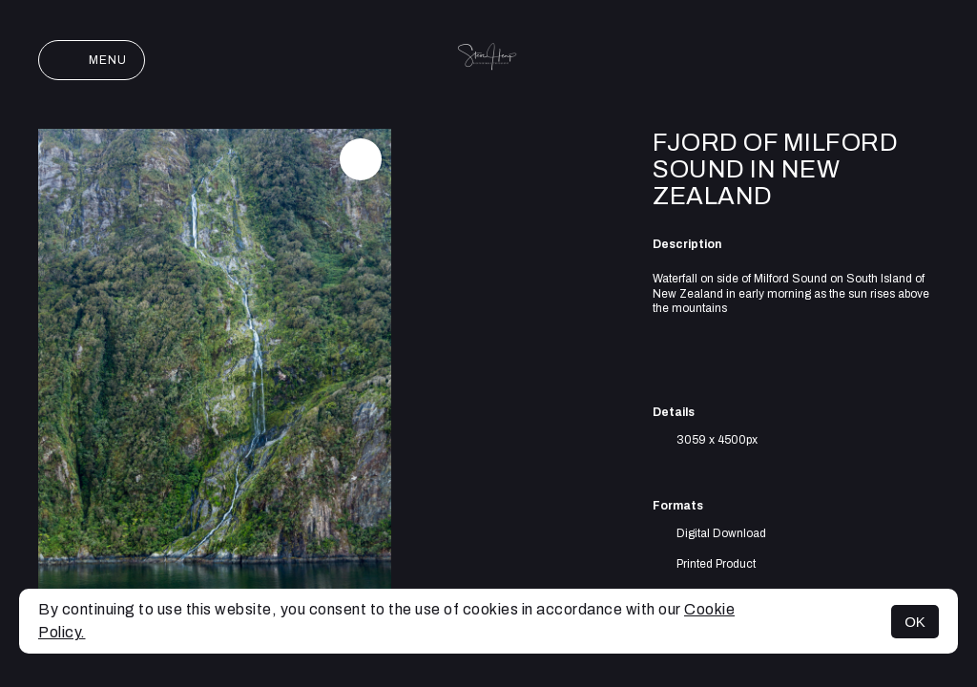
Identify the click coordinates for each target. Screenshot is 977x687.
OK (914, 622)
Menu (91, 60)
